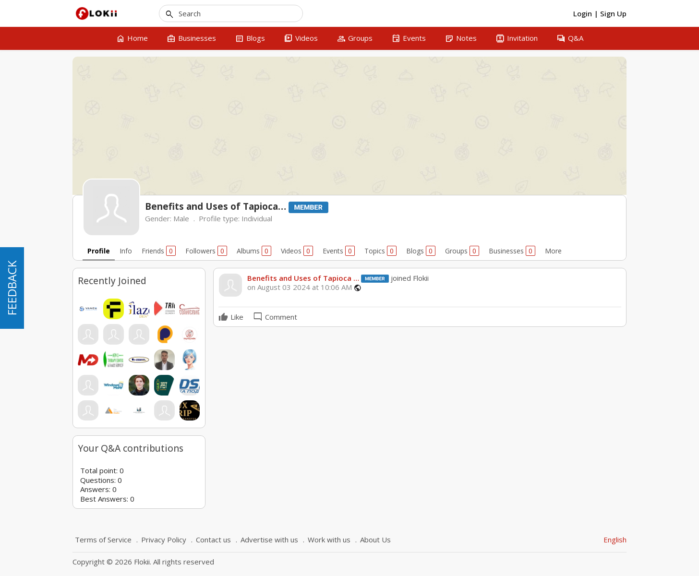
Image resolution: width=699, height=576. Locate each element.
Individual (256, 218)
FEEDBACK (12, 288)
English (615, 539)
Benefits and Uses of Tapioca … (303, 278)
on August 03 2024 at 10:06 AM (299, 287)
